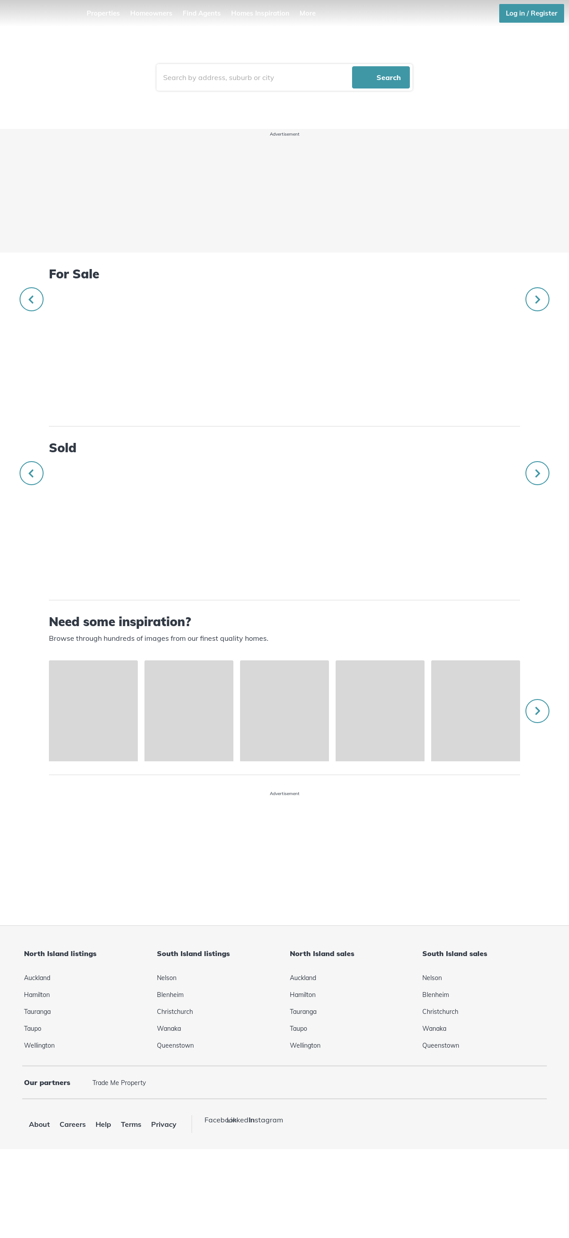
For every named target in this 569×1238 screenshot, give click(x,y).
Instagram (258, 1199)
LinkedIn (235, 1199)
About (39, 1204)
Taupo (32, 1109)
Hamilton (37, 1075)
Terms (131, 1204)
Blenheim (170, 1075)
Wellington (39, 1125)
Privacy (163, 1204)
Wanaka (169, 1109)
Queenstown (175, 1125)
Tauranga (37, 1092)
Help (103, 1204)
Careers (73, 1204)
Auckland (37, 1058)
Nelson (166, 1058)
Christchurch (175, 1092)
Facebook (213, 1199)
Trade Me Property (119, 1163)
